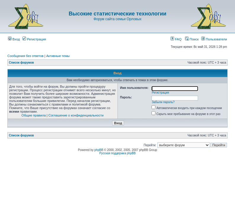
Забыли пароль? (163, 102)
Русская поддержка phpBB (117, 153)
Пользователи (214, 39)
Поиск (192, 39)
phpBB (98, 150)
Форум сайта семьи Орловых (117, 19)
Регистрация (34, 39)
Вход (14, 39)
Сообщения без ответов (25, 56)
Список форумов (21, 62)
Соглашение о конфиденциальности (76, 115)
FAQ (175, 39)
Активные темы (58, 56)
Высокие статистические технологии (117, 14)
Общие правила (34, 115)
